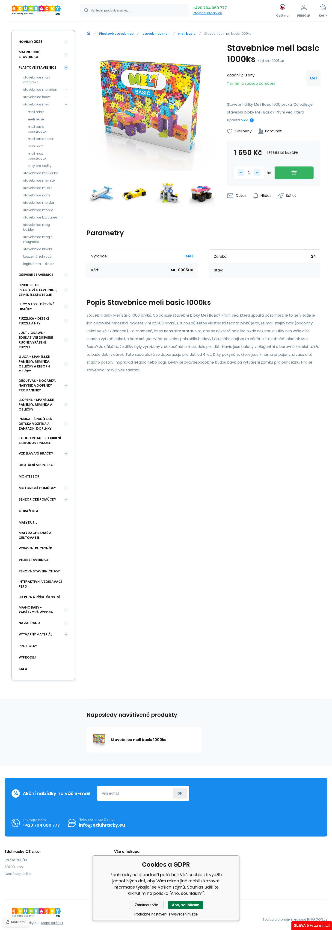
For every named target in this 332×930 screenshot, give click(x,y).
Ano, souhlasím (185, 905)
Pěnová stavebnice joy (39, 571)
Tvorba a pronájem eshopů (284, 919)
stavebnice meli (155, 33)
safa (23, 669)
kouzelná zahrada (37, 256)
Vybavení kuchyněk (35, 548)
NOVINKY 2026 (30, 41)
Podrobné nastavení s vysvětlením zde (166, 914)
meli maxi (36, 146)
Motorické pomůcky (37, 488)
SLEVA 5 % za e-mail (312, 925)
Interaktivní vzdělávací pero (40, 584)
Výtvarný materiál (35, 634)
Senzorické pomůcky (37, 499)
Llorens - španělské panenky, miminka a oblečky (36, 404)
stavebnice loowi (36, 97)
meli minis (36, 112)
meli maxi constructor (37, 156)
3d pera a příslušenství (39, 597)
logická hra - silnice (38, 264)
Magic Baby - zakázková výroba (36, 610)
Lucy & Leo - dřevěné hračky (36, 306)
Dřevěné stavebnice (36, 274)
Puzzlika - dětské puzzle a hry (34, 321)
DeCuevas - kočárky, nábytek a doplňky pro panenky (37, 385)
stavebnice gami (36, 195)
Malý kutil (28, 522)
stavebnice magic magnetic (38, 239)
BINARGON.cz (317, 919)
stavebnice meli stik (39, 180)
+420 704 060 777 (210, 8)
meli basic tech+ (41, 139)
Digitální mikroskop (37, 465)
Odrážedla (28, 511)
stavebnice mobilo (38, 210)
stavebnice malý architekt (36, 80)
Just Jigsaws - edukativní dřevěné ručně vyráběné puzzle (36, 340)
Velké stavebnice (33, 559)
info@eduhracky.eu (207, 13)
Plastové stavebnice (116, 33)
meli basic (187, 33)
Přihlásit (180, 793)
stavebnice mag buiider (36, 227)
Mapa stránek (52, 923)
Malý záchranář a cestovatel (35, 535)
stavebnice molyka (38, 202)
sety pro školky (39, 165)
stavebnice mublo (38, 188)
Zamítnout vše (146, 905)
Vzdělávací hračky (36, 453)
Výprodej (27, 657)
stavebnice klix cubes (40, 217)
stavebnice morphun (40, 89)
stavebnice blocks (37, 249)
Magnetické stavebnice (29, 54)
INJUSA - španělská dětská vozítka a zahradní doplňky (35, 424)
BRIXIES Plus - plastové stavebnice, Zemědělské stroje (38, 290)
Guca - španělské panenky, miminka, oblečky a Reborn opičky (34, 363)
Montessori (29, 476)
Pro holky (28, 646)
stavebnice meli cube (40, 173)
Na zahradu (29, 623)
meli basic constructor (37, 129)
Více (244, 120)
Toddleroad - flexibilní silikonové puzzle (40, 440)
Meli (313, 78)
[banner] (36, 11)
